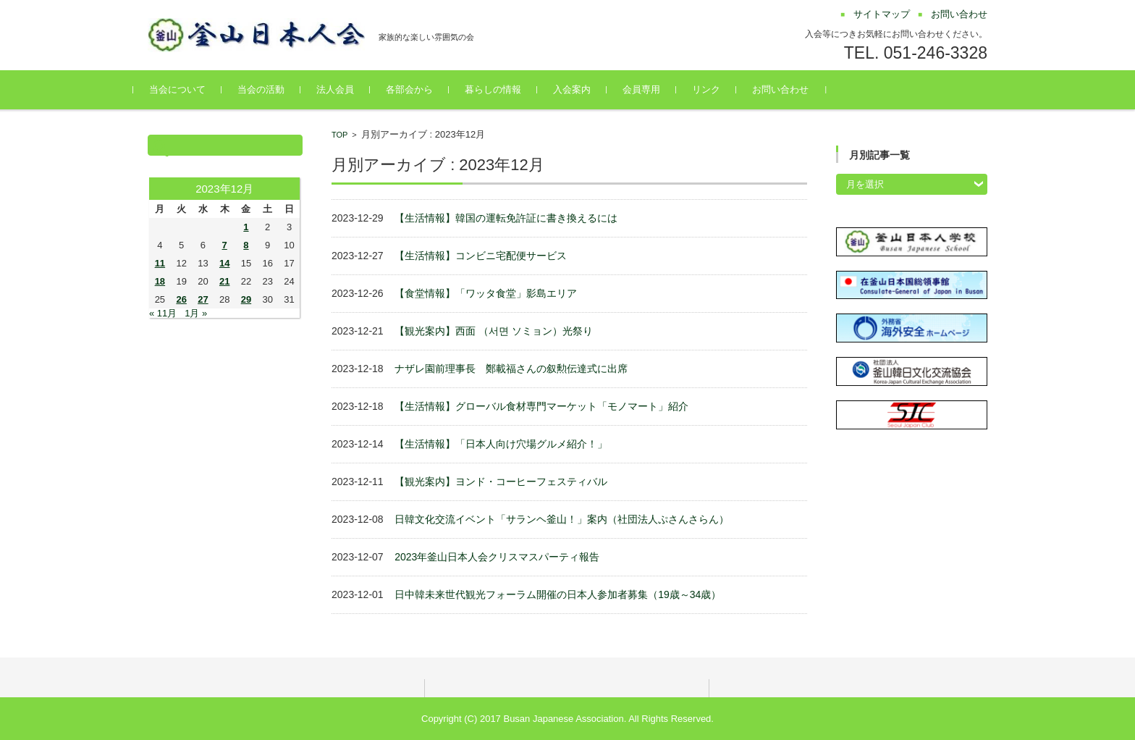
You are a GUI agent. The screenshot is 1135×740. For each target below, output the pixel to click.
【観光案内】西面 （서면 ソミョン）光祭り (493, 331)
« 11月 (163, 313)
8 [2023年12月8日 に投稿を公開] (245, 245)
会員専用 (656, 89)
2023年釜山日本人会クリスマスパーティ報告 (496, 557)
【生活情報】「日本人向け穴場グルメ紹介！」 (500, 444)
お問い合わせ (795, 89)
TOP (339, 134)
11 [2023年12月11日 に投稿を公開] (160, 263)
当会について (192, 89)
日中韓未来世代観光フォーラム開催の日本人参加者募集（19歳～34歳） (557, 594)
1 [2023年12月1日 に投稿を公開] (245, 227)
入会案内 (586, 89)
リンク (720, 89)
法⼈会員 (349, 89)
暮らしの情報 (507, 89)
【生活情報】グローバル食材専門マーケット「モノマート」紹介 (541, 406)
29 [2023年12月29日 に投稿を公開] (246, 299)
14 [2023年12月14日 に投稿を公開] (224, 263)
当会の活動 (275, 89)
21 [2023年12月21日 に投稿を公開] (224, 281)
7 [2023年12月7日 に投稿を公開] (224, 245)
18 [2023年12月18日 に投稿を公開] (160, 281)
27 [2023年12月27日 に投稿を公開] (203, 299)
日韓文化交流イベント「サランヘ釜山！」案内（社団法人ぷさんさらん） (561, 519)
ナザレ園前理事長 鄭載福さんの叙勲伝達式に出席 (511, 368)
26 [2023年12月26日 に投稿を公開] (181, 299)
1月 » (196, 313)
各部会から (423, 89)
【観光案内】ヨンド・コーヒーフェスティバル (500, 481)
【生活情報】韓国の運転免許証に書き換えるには (505, 218)
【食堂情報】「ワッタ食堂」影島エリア (485, 293)
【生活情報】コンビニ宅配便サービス (480, 255)
